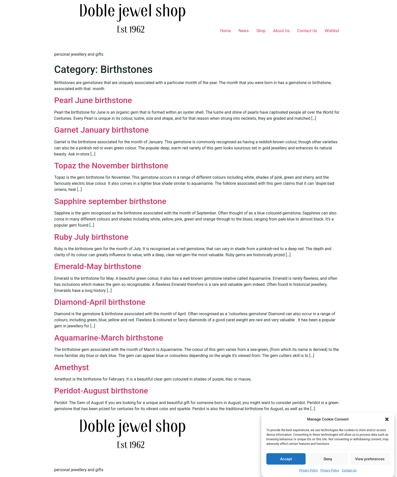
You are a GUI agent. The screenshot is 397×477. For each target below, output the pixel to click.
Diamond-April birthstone (99, 302)
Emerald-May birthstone (97, 266)
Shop (260, 30)
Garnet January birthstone (101, 130)
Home (225, 30)
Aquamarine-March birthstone (108, 338)
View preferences (369, 459)
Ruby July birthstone (91, 237)
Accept (286, 459)
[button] (386, 419)
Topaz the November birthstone (111, 165)
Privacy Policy (308, 470)
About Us (281, 30)
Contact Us (349, 470)
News (244, 30)
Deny (328, 459)
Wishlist (332, 30)
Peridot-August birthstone (101, 390)
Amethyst (71, 367)
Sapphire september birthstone (110, 201)
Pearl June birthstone (93, 100)
